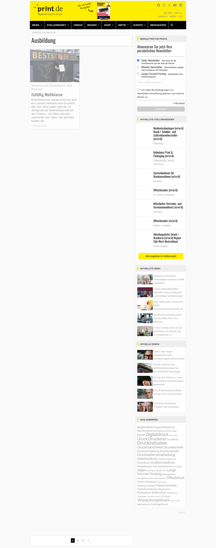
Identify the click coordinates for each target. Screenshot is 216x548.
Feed (180, 16)
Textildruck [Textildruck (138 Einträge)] (172, 493)
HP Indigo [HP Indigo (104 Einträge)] (177, 467)
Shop (107, 25)
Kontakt (173, 16)
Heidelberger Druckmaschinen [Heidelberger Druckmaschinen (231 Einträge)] (154, 466)
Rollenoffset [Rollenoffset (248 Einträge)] (159, 492)
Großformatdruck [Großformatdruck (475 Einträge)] (162, 462)
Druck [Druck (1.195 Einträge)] (142, 439)
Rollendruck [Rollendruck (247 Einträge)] (144, 492)
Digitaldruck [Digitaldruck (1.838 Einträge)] (157, 434)
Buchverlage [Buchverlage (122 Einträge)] (171, 431)
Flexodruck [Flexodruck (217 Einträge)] (143, 462)
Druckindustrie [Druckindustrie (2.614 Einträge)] (152, 443)
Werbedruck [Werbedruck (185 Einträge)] (143, 504)
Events (138, 25)
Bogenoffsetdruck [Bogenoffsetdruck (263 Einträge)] (164, 427)
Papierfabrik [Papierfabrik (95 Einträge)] (162, 482)
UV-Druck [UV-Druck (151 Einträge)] (165, 496)
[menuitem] (37, 25)
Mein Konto (168, 13)
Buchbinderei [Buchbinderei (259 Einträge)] (145, 430)
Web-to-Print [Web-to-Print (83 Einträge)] (175, 501)
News (35, 25)
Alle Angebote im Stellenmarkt (161, 256)
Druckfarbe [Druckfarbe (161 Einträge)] (172, 439)
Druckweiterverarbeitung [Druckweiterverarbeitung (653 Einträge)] (156, 455)
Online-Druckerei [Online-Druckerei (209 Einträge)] (146, 481)
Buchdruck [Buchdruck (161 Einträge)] (159, 431)
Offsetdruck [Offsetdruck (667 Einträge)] (176, 478)
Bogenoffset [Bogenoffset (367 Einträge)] (145, 427)
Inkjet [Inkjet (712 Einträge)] (141, 470)
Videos (78, 25)
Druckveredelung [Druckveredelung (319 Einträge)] (148, 451)
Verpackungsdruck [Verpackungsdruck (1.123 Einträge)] (153, 500)
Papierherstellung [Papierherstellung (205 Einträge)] (147, 489)
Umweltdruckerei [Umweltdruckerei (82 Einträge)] (153, 496)
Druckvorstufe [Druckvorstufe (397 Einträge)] (169, 451)
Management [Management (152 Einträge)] (168, 474)
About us (178, 13)
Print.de (36, 32)
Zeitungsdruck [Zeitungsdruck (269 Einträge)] (159, 504)
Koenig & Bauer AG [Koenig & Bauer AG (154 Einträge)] (156, 470)
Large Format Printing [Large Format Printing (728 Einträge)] (156, 472)
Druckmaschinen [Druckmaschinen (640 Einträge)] (150, 447)
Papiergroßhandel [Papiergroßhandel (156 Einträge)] (146, 485)
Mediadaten (162, 16)
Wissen (92, 25)
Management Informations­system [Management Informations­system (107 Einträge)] (151, 478)
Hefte (122, 25)
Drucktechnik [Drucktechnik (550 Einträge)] (173, 447)
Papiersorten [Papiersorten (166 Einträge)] (164, 489)
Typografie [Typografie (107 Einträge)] (141, 496)
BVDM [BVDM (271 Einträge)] (141, 435)
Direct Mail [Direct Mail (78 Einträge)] (173, 435)
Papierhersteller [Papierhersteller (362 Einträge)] (166, 485)
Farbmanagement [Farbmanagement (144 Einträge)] (167, 459)
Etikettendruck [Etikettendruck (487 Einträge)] (147, 458)
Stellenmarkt (56, 25)
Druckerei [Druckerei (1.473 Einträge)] (157, 438)
